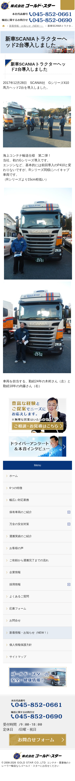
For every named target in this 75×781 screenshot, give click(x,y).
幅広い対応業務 (19, 499)
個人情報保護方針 (20, 644)
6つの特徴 (15, 488)
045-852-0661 (38, 14)
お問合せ (15, 620)
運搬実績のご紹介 (20, 536)
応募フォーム (17, 608)
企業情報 (15, 572)
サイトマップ (17, 656)
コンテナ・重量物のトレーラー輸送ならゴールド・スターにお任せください (36, 764)
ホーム (13, 475)
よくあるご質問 (19, 596)
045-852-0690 (38, 20)
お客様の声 (16, 548)
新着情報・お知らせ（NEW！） (29, 632)
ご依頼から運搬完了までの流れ (29, 560)
